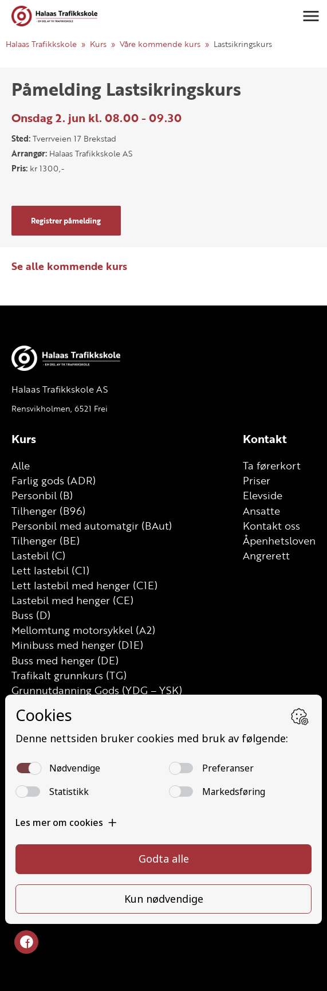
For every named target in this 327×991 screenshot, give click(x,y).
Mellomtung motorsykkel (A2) (83, 629)
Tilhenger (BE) (45, 540)
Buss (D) (30, 615)
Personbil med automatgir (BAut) (91, 525)
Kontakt (265, 438)
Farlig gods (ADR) (53, 480)
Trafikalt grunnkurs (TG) (69, 675)
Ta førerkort (272, 465)
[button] (311, 16)
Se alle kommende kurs (69, 265)
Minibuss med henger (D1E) (77, 644)
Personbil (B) (42, 495)
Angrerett (266, 555)
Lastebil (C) (38, 555)
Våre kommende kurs (160, 44)
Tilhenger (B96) (48, 510)
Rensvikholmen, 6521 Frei (59, 408)
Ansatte (261, 510)
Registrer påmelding (66, 220)
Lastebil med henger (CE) (72, 600)
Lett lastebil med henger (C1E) (84, 585)
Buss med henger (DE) (65, 660)
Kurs (98, 44)
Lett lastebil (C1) (50, 570)
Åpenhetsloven (279, 540)
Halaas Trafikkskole (41, 44)
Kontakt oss (271, 525)
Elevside (262, 495)
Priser (256, 480)
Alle (20, 465)
